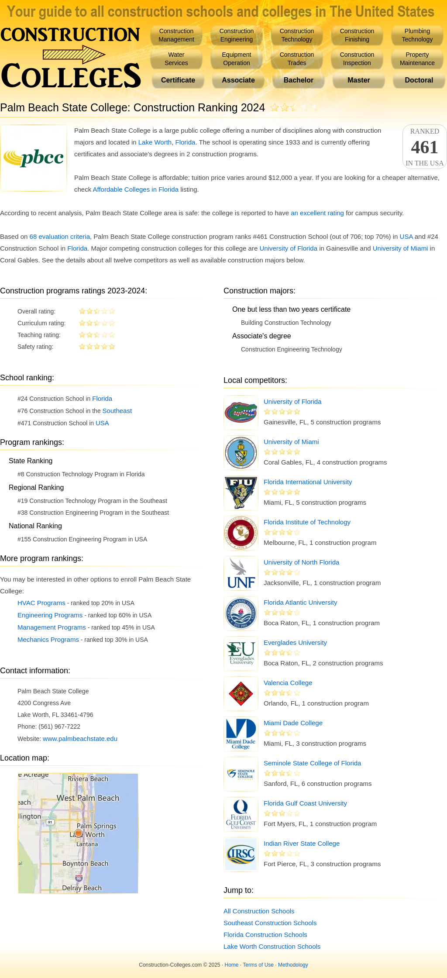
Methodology (293, 965)
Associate (238, 80)
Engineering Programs (50, 615)
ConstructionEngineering (237, 35)
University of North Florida (301, 562)
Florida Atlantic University (300, 602)
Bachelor (298, 80)
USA (406, 236)
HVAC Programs (41, 602)
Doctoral (419, 80)
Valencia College (288, 682)
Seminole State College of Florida (312, 763)
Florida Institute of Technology (307, 522)
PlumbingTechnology (417, 35)
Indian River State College (302, 843)
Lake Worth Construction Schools (272, 946)
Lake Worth (155, 142)
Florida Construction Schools (265, 934)
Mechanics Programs (48, 639)
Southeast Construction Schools (270, 922)
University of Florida (288, 248)
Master (358, 80)
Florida (185, 142)
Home (232, 965)
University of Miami (400, 248)
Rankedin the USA (425, 147)
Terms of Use (258, 965)
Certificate (178, 80)
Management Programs (51, 627)
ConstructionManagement (176, 35)
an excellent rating (317, 213)
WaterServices (176, 58)
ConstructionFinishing (357, 35)
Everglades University (295, 642)
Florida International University (308, 482)
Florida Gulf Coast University (305, 803)
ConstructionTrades (297, 58)
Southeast (117, 410)
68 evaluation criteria (60, 236)
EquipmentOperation (236, 58)
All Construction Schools (259, 911)
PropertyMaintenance (417, 58)
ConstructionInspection (357, 58)
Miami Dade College (293, 723)
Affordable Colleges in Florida (136, 189)
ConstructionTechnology (297, 35)
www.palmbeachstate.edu (80, 738)
